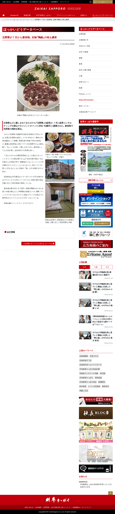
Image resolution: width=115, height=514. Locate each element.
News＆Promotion (86, 100)
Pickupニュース (85, 94)
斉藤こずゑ (84, 390)
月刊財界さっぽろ (86, 377)
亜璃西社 (101, 382)
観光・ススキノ (84, 106)
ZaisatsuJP (14, 15)
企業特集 (82, 34)
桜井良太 (105, 386)
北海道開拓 (84, 356)
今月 (107, 267)
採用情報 (24, 2)
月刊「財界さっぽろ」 (43, 15)
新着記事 (27, 15)
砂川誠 (102, 373)
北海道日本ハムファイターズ (90, 364)
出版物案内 (54, 2)
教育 (80, 64)
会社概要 (16, 2)
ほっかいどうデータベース (103, 15)
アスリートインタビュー (66, 15)
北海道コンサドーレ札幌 (89, 373)
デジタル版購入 (96, 186)
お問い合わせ (6, 2)
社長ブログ (94, 356)
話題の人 (83, 15)
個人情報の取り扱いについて (38, 2)
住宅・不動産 (83, 52)
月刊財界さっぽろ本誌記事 (90, 369)
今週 (95, 267)
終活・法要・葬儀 (85, 70)
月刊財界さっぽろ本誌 (88, 382)
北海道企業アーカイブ (87, 112)
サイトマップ (64, 2)
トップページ (7, 19)
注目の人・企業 (84, 46)
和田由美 (98, 377)
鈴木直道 (83, 386)
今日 (84, 267)
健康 (80, 58)
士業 (80, 76)
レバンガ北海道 (94, 386)
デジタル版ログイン (102, 2)
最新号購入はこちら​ (95, 180)
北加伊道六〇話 (85, 360)
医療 (80, 88)
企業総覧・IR (83, 40)
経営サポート (84, 82)
